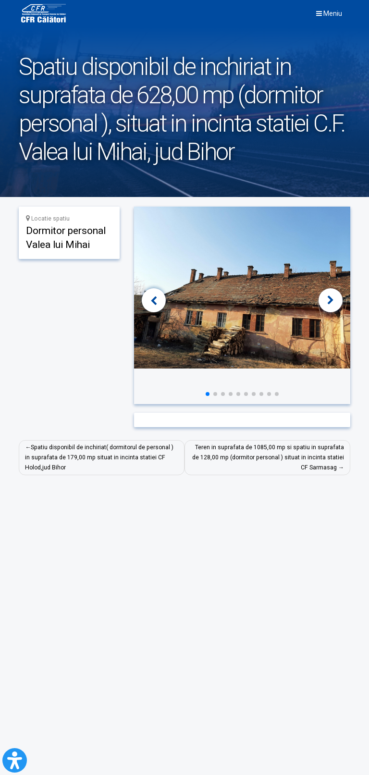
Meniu (329, 13)
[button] (154, 300)
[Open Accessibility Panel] (14, 760)
